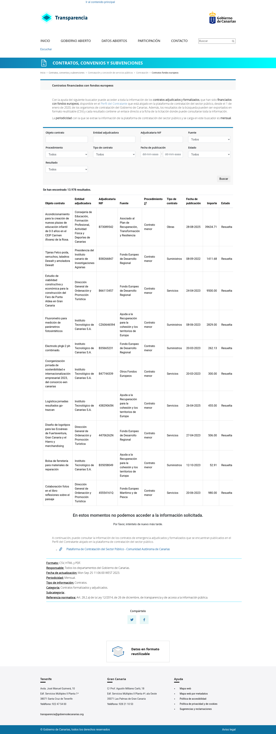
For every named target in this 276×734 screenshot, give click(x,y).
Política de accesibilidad (193, 698)
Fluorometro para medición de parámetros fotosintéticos (56, 325)
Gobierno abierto (76, 41)
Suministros (174, 258)
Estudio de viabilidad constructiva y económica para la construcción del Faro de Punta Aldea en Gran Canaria (56, 290)
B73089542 (106, 227)
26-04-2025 (193, 405)
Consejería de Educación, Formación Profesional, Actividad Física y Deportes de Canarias (83, 226)
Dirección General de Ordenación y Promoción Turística (83, 291)
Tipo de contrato (102, 147)
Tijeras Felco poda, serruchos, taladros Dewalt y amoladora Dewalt (57, 259)
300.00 (212, 373)
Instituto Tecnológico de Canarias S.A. (84, 325)
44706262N (106, 435)
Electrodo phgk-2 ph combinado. (57, 348)
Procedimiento (54, 147)
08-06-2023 (193, 324)
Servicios (172, 290)
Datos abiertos (114, 41)
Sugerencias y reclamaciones (196, 709)
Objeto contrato (55, 132)
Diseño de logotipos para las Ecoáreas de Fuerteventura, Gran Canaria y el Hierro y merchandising (57, 435)
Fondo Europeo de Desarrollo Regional (129, 259)
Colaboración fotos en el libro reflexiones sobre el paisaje (57, 493)
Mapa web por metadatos (194, 693)
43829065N (106, 405)
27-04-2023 (193, 435)
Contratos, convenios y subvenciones (66, 72)
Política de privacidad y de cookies (198, 703)
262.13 (212, 348)
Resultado (51, 162)
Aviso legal (229, 729)
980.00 (212, 493)
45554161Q (106, 493)
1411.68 (212, 258)
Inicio (45, 41)
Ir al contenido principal (100, 2)
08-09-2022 (193, 258)
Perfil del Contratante (114, 104)
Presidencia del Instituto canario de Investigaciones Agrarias (84, 259)
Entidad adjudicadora (106, 132)
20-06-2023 (193, 493)
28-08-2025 (193, 227)
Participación (149, 41)
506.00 (212, 435)
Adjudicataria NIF (151, 132)
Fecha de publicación (153, 147)
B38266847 (106, 258)
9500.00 (212, 290)
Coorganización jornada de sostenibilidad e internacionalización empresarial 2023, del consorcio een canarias (57, 373)
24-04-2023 (193, 290)
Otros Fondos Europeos (128, 373)
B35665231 (106, 348)
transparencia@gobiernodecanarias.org (62, 714)
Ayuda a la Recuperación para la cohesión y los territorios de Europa (129, 324)
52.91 (213, 465)
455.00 (212, 405)
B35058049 (106, 465)
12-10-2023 (193, 465)
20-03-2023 (193, 348)
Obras (170, 227)
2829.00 (212, 324)
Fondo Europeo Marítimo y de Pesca (129, 493)
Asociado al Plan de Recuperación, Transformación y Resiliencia (130, 227)
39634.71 (211, 227)
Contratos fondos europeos (165, 72)
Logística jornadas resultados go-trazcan (56, 405)
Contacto (179, 41)
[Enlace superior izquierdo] (63, 17)
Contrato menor (149, 227)
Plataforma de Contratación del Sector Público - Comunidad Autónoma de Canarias (118, 549)
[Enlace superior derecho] (222, 17)
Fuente (192, 132)
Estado (192, 147)
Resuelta (226, 227)
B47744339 (106, 373)
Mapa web (185, 688)
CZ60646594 (107, 324)
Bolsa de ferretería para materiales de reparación (56, 465)
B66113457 (106, 290)
